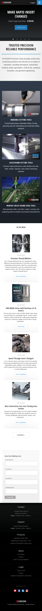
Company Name (9, 487)
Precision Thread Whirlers (21, 258)
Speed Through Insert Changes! (21, 358)
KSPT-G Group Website (21, 559)
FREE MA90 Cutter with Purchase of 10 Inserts (21, 309)
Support (20, 522)
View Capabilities (21, 276)
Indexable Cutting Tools (21, 538)
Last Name (8, 478)
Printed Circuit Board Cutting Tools (21, 543)
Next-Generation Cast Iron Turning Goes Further (21, 407)
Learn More (21, 326)
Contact (21, 507)
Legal (21, 567)
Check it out (21, 27)
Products (21, 535)
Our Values (21, 554)
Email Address (9, 460)
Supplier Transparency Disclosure (21, 575)
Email (12, 515)
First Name (8, 469)
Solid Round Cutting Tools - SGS (21, 541)
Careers (21, 557)
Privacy (21, 573)
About (21, 551)
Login (32, 3)
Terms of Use (21, 570)
